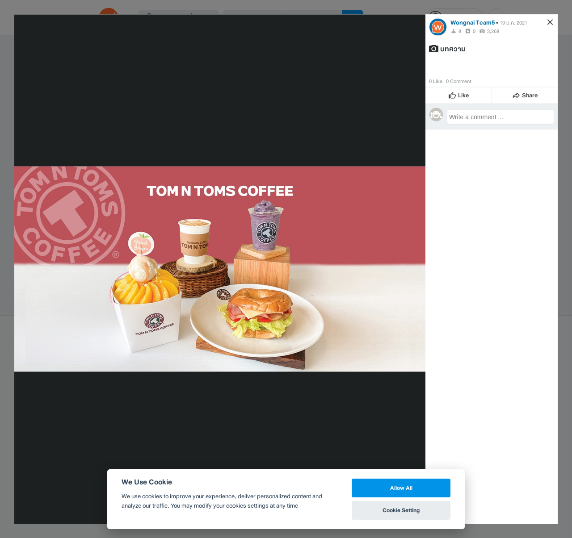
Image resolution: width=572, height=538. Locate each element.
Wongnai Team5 (472, 22)
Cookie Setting (401, 510)
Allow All (401, 488)
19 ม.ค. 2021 (513, 22)
